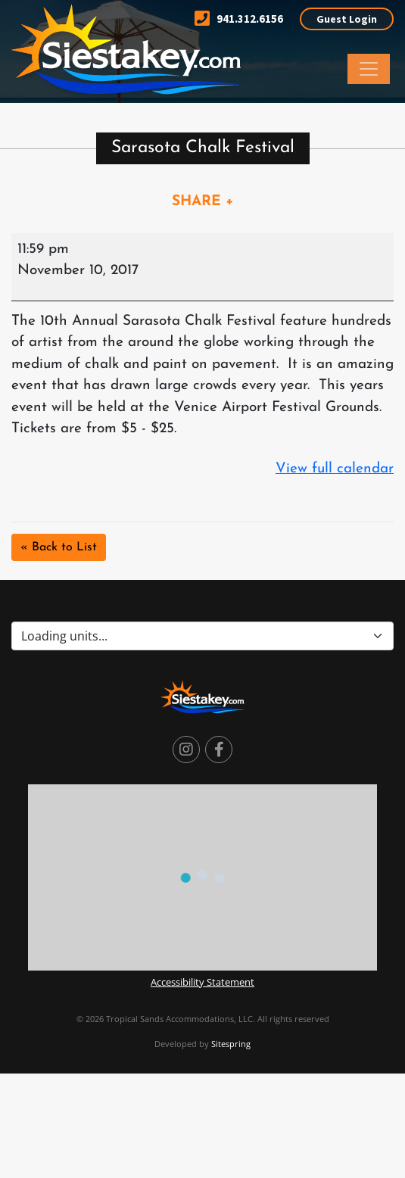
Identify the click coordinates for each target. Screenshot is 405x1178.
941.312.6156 (239, 18)
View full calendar (335, 469)
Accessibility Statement (202, 982)
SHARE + (203, 202)
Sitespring (231, 1043)
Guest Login (346, 19)
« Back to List (58, 547)
